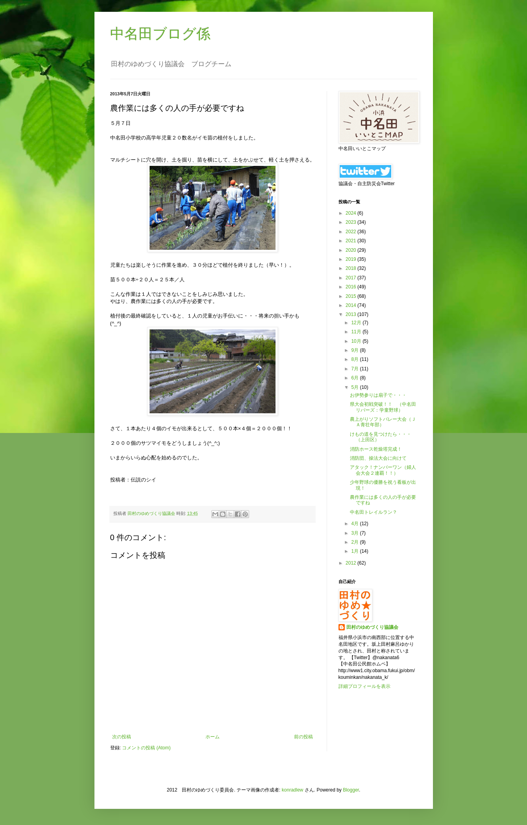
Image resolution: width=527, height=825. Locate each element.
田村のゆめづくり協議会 (372, 627)
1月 (355, 551)
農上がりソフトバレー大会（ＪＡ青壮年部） (383, 421)
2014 (351, 305)
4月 (355, 523)
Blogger (351, 790)
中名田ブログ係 (160, 34)
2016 (351, 287)
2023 (351, 222)
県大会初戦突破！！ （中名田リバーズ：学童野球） (383, 406)
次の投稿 (121, 737)
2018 (351, 268)
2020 (351, 250)
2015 (351, 296)
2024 (351, 213)
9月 (355, 350)
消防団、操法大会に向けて (378, 458)
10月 (356, 341)
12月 (356, 322)
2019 (351, 259)
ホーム (212, 737)
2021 (351, 240)
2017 (351, 278)
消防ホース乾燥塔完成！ (376, 449)
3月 (355, 533)
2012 (351, 563)
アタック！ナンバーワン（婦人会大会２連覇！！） (383, 470)
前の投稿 (303, 737)
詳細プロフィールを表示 (364, 686)
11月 (356, 331)
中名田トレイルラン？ (373, 512)
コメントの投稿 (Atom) (146, 748)
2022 (351, 231)
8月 (355, 359)
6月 (355, 378)
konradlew (292, 790)
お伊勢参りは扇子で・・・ (378, 395)
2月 (355, 542)
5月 (355, 387)
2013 (351, 314)
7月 (355, 369)
